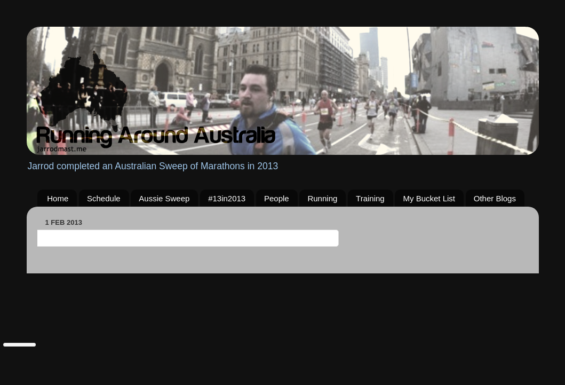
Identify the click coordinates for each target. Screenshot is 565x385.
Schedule (104, 198)
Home (57, 198)
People (276, 198)
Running (322, 198)
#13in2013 (226, 198)
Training (370, 198)
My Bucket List (429, 198)
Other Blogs (495, 198)
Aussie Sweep (164, 198)
